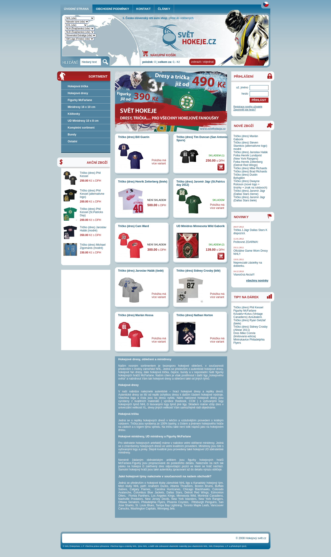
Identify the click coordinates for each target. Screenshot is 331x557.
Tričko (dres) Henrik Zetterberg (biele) (142, 181)
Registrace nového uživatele (248, 106)
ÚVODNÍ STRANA (76, 9)
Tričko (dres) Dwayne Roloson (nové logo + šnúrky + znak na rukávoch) (250, 184)
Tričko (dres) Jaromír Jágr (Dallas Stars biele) (249, 199)
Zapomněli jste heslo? (245, 109)
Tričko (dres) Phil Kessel (248, 307)
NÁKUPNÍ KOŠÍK (163, 54)
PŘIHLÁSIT (259, 100)
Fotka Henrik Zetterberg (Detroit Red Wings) (248, 163)
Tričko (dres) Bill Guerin (133, 137)
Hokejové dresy (78, 93)
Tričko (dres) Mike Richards (250, 168)
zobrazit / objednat (202, 61)
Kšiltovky (74, 113)
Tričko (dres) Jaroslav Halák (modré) (93, 229)
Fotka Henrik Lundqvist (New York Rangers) (248, 157)
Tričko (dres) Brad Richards (250, 171)
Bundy (72, 134)
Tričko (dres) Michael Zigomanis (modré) (93, 246)
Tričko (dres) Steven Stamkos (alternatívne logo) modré (250, 146)
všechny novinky (257, 280)
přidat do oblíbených (181, 18)
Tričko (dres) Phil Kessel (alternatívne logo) (92, 194)
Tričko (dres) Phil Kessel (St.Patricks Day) (91, 212)
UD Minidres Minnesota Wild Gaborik (201, 226)
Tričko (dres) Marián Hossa (135, 315)
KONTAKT (143, 9)
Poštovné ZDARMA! (246, 242)
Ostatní (72, 141)
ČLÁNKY (164, 9)
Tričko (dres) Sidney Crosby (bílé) (198, 270)
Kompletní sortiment (81, 127)
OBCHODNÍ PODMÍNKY (112, 9)
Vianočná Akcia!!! (244, 274)
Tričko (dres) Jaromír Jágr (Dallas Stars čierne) (249, 192)
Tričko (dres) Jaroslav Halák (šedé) (141, 270)
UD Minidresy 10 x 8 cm (83, 120)
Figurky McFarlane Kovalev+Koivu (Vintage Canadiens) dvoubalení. (248, 314)
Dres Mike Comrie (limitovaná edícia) (245, 335)
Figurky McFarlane (80, 100)
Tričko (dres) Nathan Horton (195, 315)
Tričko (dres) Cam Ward (133, 226)
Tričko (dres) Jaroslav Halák (251, 152)
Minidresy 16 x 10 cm (81, 107)
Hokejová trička (78, 86)
